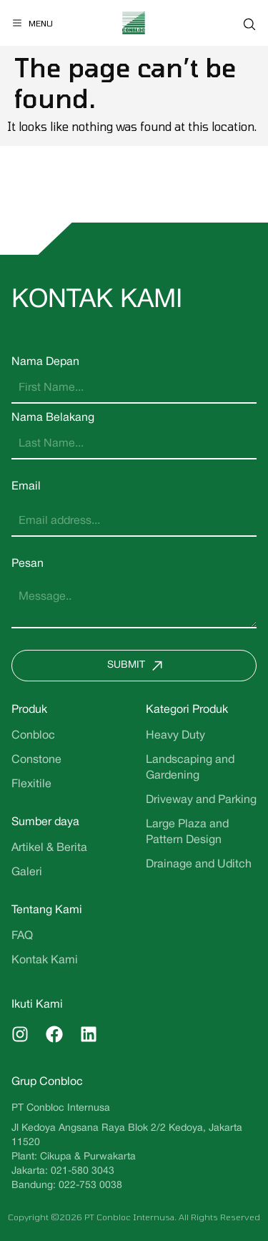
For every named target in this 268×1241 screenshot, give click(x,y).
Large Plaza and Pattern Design (187, 832)
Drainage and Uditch (199, 865)
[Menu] (32, 23)
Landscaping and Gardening (190, 768)
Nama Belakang (52, 418)
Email (26, 487)
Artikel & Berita (49, 848)
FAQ (22, 936)
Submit (138, 665)
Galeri (26, 872)
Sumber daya (45, 822)
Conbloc (33, 736)
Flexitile (31, 784)
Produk (29, 710)
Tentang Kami (46, 910)
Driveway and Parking (201, 800)
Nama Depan (45, 362)
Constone (36, 760)
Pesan (27, 564)
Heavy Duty (175, 736)
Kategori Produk (187, 710)
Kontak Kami (44, 960)
